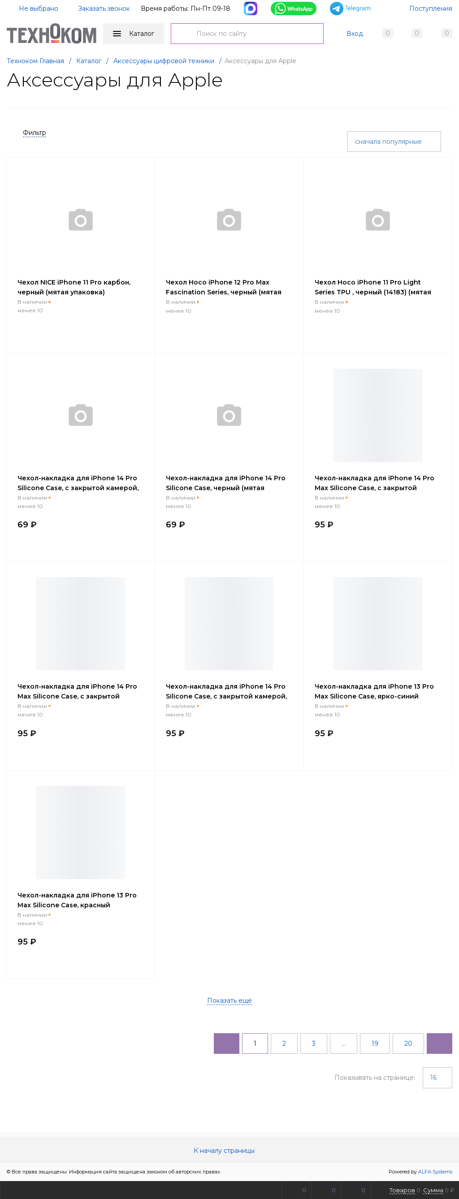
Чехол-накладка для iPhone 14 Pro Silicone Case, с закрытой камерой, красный (226, 696)
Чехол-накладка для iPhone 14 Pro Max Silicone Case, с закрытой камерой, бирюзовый (77, 696)
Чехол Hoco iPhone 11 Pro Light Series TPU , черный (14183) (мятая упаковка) (373, 292)
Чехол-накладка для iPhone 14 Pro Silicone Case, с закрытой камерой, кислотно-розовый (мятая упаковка (80, 488)
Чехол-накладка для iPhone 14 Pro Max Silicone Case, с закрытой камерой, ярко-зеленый (374, 488)
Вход (354, 34)
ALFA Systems (435, 1172)
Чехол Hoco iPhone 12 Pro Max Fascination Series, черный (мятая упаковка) (223, 292)
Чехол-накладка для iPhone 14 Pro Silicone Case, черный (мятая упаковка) (226, 488)
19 (375, 1043)
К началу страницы (229, 1151)
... (344, 1043)
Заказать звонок (104, 8)
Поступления (430, 8)
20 (408, 1043)
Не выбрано (33, 8)
